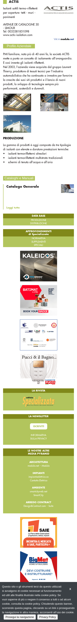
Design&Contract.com (35, 506)
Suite (50, 506)
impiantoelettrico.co (38, 477)
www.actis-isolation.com (17, 34)
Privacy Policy (47, 617)
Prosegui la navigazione (20, 617)
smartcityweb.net (38, 491)
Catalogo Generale (22, 186)
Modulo (45, 466)
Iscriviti (38, 426)
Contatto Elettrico (38, 480)
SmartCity (38, 495)
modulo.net (33, 466)
